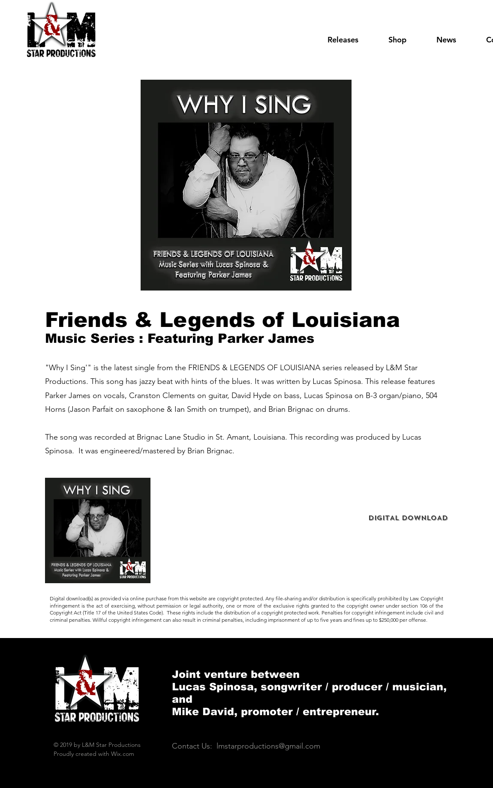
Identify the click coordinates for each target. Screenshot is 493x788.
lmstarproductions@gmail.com (268, 746)
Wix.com (122, 754)
